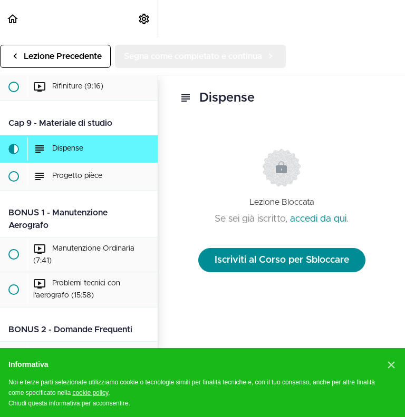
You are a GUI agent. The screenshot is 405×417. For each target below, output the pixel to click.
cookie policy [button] (90, 392)
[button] (13, 18)
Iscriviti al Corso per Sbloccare (282, 260)
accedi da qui (318, 219)
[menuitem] (144, 18)
